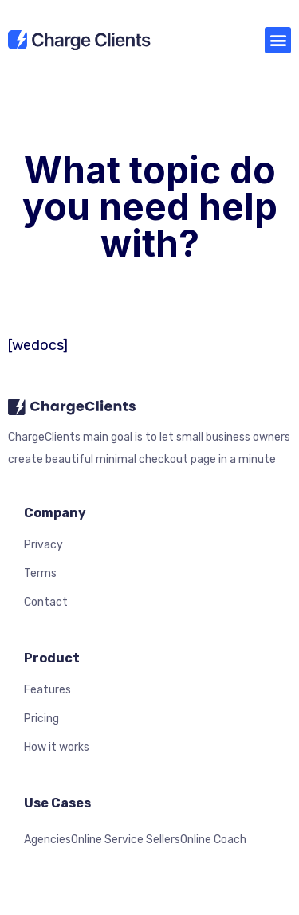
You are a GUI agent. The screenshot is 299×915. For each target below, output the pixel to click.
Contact (46, 602)
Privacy (43, 545)
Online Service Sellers (125, 839)
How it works (56, 747)
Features (47, 690)
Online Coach (213, 839)
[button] (278, 40)
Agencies (47, 839)
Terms (40, 573)
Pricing (41, 718)
